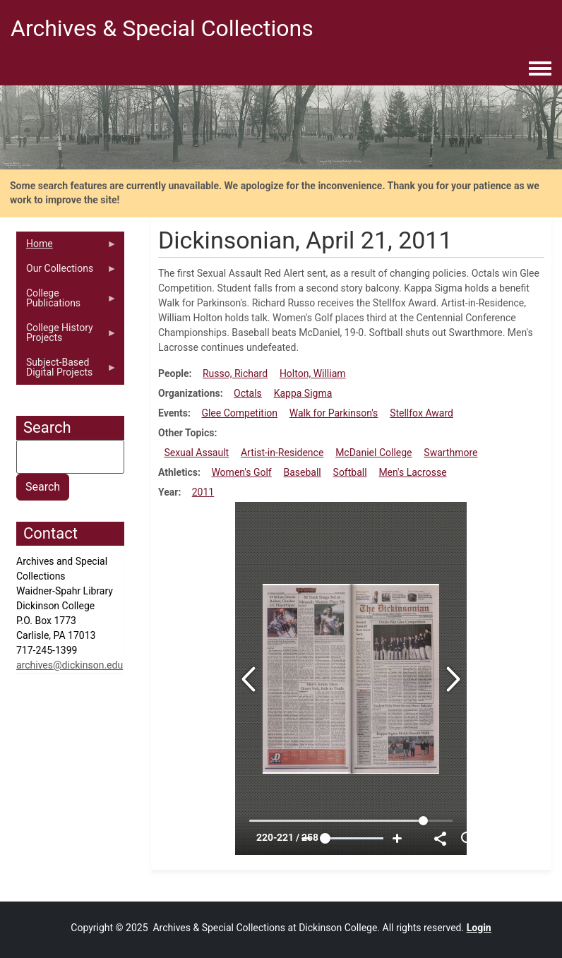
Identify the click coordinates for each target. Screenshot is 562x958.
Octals (248, 393)
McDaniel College (373, 452)
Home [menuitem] (66, 247)
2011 (203, 492)
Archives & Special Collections (162, 28)
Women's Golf (241, 472)
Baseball (302, 472)
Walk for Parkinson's (333, 413)
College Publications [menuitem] (66, 301)
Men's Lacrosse (412, 472)
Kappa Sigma (303, 393)
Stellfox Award (421, 413)
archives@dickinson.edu (69, 665)
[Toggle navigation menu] (540, 69)
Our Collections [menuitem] (66, 272)
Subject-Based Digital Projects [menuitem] (66, 371)
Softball (350, 472)
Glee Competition (239, 413)
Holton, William (313, 373)
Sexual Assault (196, 452)
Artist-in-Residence (282, 452)
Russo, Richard (235, 373)
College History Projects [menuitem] (66, 336)
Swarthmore (450, 452)
